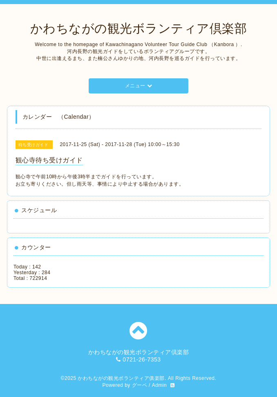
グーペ (139, 385)
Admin (159, 385)
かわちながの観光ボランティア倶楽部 (138, 28)
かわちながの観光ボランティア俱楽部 (121, 378)
